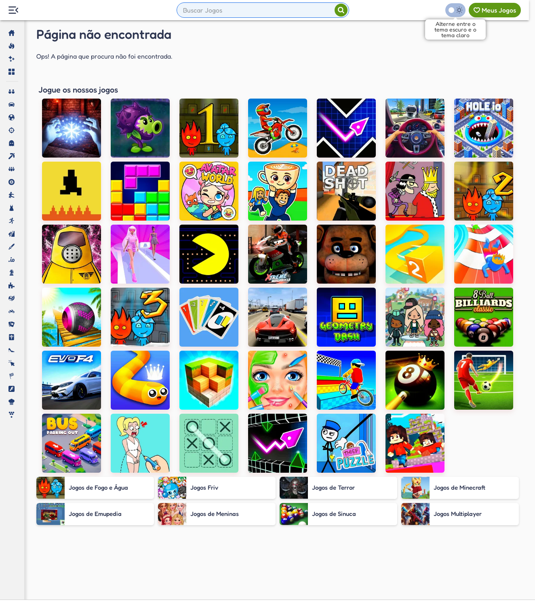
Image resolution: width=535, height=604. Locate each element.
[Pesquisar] (341, 10)
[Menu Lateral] (13, 10)
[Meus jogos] (495, 10)
